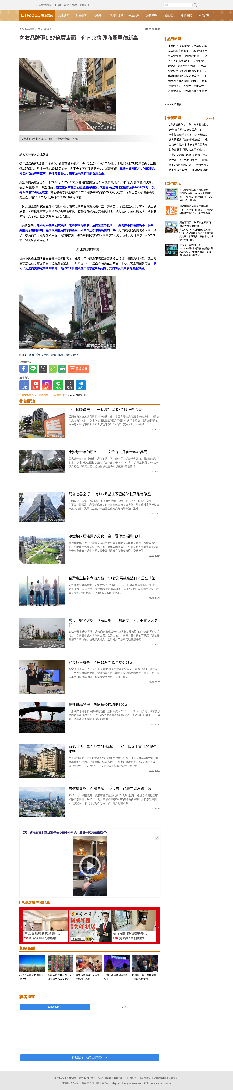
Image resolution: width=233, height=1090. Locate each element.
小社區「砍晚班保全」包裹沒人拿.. (188, 45)
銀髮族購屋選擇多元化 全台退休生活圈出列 (104, 536)
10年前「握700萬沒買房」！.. (186, 129)
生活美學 (133, 15)
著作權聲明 (160, 1078)
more (210, 118)
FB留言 (124, 1006)
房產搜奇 (81, 15)
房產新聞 (63, 15)
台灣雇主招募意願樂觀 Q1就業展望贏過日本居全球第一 (114, 578)
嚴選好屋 (204, 15)
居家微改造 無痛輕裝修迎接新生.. (188, 91)
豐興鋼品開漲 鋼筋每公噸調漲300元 (98, 704)
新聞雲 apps (70, 1)
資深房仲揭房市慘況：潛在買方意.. (189, 144)
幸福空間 (186, 15)
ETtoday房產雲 (37, 15)
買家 (68, 354)
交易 (38, 354)
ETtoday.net (113, 1083)
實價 (53, 354)
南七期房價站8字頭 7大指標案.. (188, 134)
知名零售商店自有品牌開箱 (194, 206)
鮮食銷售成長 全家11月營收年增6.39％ (101, 662)
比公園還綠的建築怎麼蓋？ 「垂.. (188, 75)
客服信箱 (118, 1078)
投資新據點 (116, 15)
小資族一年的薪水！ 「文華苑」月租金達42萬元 (108, 452)
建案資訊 (169, 15)
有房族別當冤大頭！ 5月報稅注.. (187, 60)
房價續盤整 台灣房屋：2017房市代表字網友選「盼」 (112, 789)
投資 (60, 354)
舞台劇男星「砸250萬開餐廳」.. (187, 149)
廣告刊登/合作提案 (101, 1078)
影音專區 (151, 15)
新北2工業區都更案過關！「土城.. (187, 65)
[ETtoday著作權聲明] (74, 395)
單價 (46, 354)
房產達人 (98, 15)
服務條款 (131, 1078)
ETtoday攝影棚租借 (190, 245)
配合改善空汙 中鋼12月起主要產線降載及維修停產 (110, 494)
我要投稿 (59, 1078)
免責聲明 (173, 1078)
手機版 (58, 1)
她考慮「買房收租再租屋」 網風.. (188, 81)
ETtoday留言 (55, 1006)
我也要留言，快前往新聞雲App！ (90, 1057)
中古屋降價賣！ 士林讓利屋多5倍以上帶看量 (105, 410)
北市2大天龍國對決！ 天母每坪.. (188, 164)
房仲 (75, 354)
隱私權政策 (145, 1078)
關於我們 (84, 1078)
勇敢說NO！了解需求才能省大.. (186, 86)
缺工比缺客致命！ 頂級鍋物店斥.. (188, 50)
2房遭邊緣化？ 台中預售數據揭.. (188, 124)
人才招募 (71, 1078)
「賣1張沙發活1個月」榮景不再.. (188, 154)
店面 (31, 354)
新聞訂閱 (84, 1)
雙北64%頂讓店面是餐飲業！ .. (187, 70)
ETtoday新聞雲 (44, 1)
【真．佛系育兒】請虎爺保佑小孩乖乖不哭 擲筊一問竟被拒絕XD (64, 832)
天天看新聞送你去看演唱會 (194, 189)
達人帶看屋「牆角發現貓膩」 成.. (188, 55)
